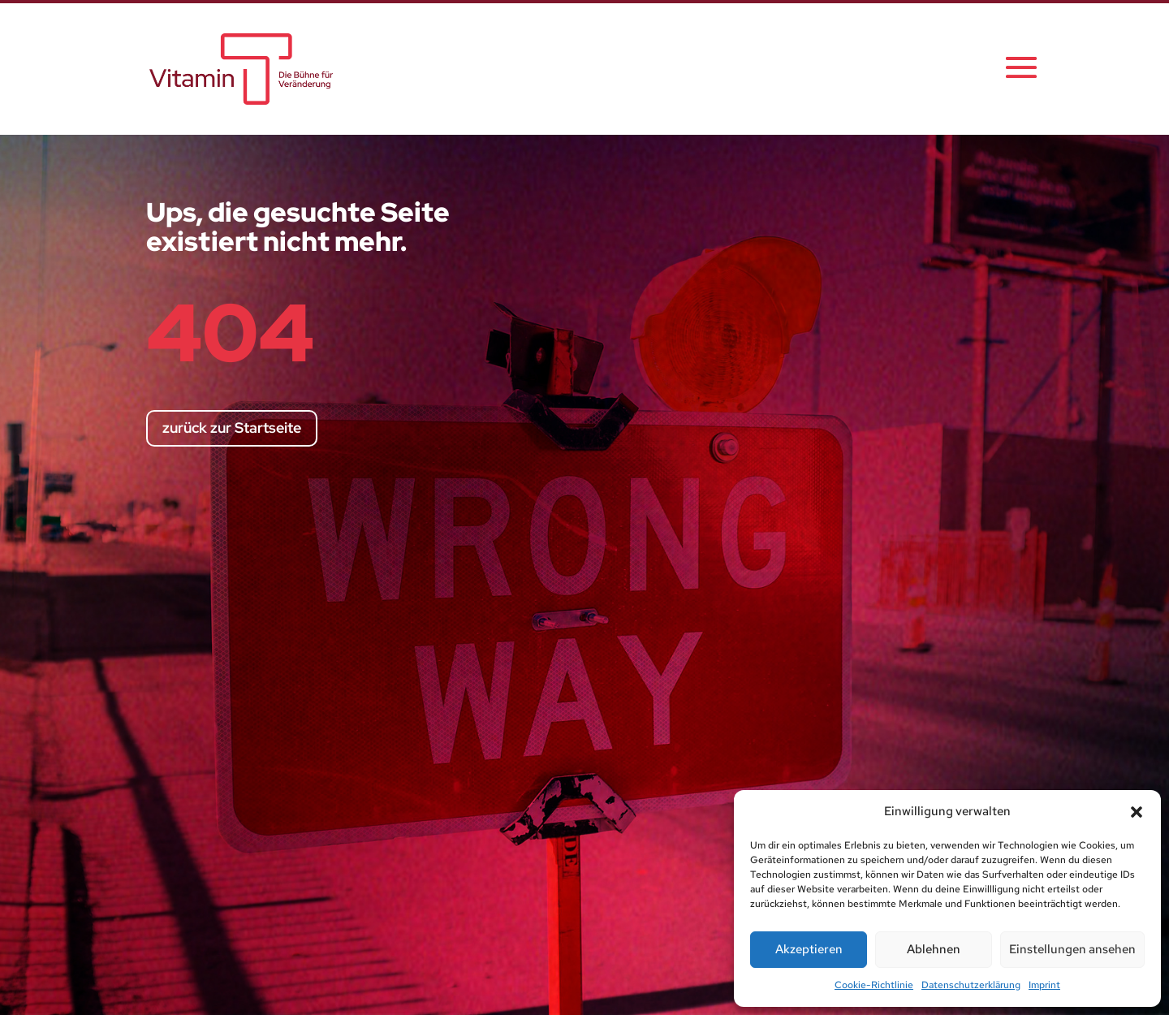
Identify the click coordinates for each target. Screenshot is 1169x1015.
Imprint (1044, 984)
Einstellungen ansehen (1072, 949)
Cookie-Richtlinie (874, 984)
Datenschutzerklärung (970, 984)
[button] (1136, 812)
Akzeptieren (809, 949)
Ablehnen (933, 949)
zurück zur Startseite (231, 427)
